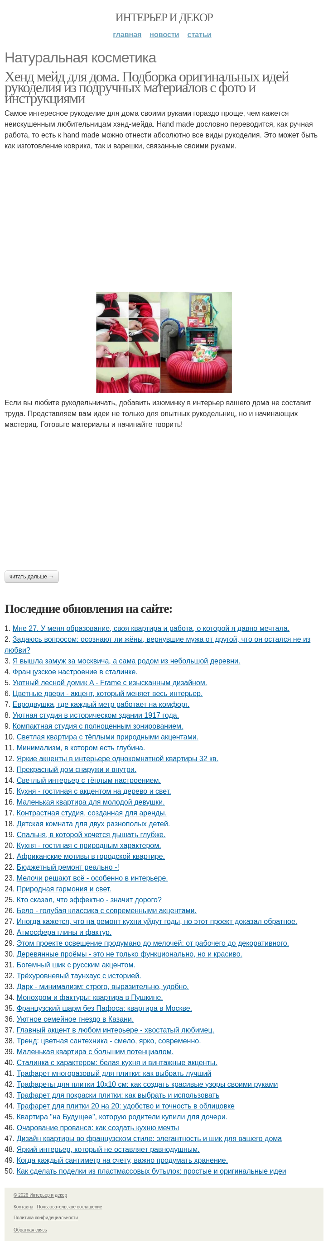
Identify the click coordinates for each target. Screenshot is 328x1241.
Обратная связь (30, 1229)
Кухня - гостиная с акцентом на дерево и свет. (94, 791)
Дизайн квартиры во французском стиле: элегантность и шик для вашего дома (149, 1138)
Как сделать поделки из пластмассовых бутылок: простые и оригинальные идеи (151, 1171)
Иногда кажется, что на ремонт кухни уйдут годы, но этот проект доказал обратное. (157, 921)
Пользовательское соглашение (69, 1206)
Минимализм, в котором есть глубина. (81, 748)
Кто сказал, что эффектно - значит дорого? (89, 900)
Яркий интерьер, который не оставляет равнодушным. (108, 1149)
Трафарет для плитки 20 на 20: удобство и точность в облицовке (126, 1106)
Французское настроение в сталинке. (75, 672)
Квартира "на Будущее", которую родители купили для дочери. (122, 1117)
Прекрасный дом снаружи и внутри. (77, 769)
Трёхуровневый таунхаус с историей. (79, 976)
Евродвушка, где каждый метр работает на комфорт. (101, 704)
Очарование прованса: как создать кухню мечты (98, 1128)
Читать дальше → (32, 576)
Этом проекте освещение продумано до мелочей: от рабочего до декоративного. (153, 943)
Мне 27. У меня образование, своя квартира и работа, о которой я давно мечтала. (151, 628)
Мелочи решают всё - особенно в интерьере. (92, 878)
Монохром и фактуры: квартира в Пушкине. (90, 997)
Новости (164, 34)
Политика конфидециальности (46, 1217)
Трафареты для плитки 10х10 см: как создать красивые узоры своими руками (147, 1084)
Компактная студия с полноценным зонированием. (98, 726)
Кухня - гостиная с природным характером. (89, 845)
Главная (127, 34)
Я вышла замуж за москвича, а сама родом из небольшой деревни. (127, 661)
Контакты (23, 1206)
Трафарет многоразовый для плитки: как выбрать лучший (114, 1073)
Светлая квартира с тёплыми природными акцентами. (107, 737)
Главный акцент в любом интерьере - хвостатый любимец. (115, 1030)
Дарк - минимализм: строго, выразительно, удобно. (103, 986)
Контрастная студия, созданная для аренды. (92, 813)
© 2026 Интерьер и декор (40, 1195)
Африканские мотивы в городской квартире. (91, 856)
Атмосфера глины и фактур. (64, 932)
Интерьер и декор (164, 17)
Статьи (200, 34)
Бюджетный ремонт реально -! (68, 867)
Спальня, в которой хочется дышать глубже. (91, 834)
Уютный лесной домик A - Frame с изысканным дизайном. (110, 683)
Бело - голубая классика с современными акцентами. (107, 910)
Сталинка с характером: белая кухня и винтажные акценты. (117, 1062)
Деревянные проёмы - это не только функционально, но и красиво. (129, 954)
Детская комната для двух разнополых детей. (93, 824)
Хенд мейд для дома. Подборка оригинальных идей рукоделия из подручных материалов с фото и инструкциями (147, 87)
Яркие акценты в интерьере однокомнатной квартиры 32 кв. (117, 759)
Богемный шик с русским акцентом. (76, 965)
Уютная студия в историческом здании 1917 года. (96, 715)
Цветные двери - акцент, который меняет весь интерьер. (108, 693)
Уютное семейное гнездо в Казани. (75, 1019)
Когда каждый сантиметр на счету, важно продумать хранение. (122, 1160)
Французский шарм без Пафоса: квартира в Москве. (104, 1008)
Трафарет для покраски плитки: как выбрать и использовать (118, 1095)
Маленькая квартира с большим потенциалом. (95, 1052)
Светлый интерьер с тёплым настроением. (89, 780)
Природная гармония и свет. (64, 889)
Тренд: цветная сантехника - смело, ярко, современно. (109, 1041)
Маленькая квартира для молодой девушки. (91, 802)
